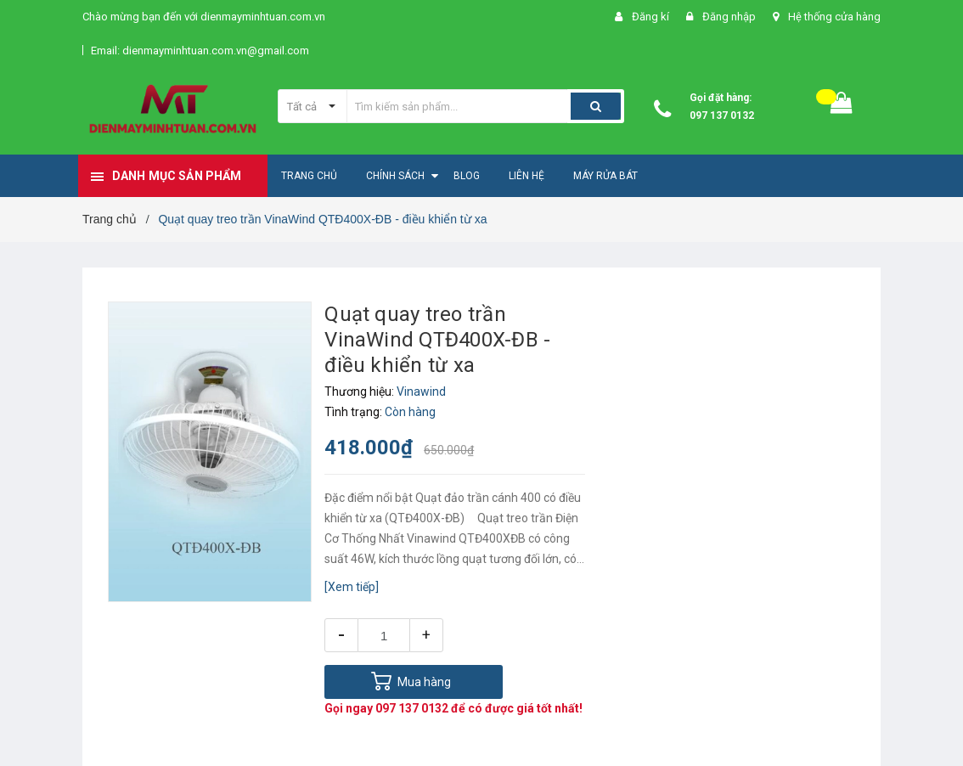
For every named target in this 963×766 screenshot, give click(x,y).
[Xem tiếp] (351, 587)
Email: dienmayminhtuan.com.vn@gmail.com (200, 50)
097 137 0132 (722, 115)
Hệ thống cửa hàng (834, 16)
